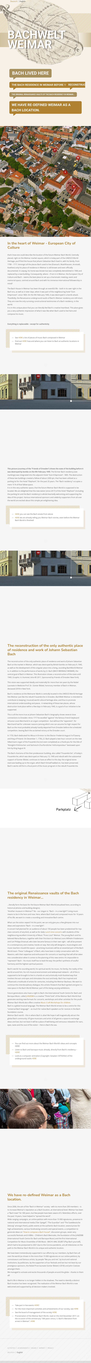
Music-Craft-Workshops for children (55, 1002)
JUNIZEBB (30, 996)
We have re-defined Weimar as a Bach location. (41, 107)
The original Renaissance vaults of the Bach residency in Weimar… (43, 94)
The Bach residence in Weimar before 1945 (41, 84)
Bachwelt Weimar (26, 39)
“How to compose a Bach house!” (36, 1232)
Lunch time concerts (53, 932)
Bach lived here (30, 73)
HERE (20, 337)
